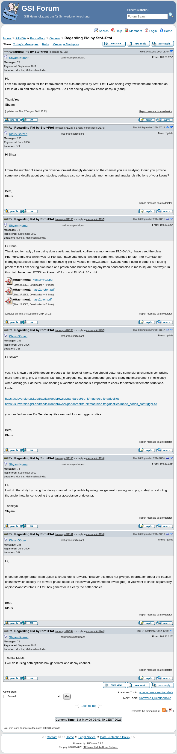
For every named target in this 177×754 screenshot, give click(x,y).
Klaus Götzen (18, 134)
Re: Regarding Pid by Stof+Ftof (31, 127)
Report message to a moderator (155, 111)
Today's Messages (25, 44)
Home (165, 31)
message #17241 (64, 534)
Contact (52, 737)
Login (151, 31)
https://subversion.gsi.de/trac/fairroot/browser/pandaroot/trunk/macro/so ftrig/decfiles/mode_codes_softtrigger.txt (81, 404)
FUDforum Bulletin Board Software (100, 747)
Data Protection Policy (115, 737)
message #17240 (64, 458)
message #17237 (64, 128)
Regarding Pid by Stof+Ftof (28, 51)
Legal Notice (86, 737)
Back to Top (88, 706)
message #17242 (64, 631)
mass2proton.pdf (43, 289)
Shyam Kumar (18, 58)
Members (133, 31)
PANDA (20, 38)
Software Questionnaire (155, 698)
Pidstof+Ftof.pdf (42, 279)
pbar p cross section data (156, 692)
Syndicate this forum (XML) (145, 711)
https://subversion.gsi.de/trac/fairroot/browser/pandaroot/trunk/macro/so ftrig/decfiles (62, 398)
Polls (45, 44)
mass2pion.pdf (42, 299)
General (55, 38)
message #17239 (64, 330)
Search (101, 31)
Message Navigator (66, 44)
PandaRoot (37, 38)
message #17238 (64, 219)
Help (116, 31)
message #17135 (58, 52)
